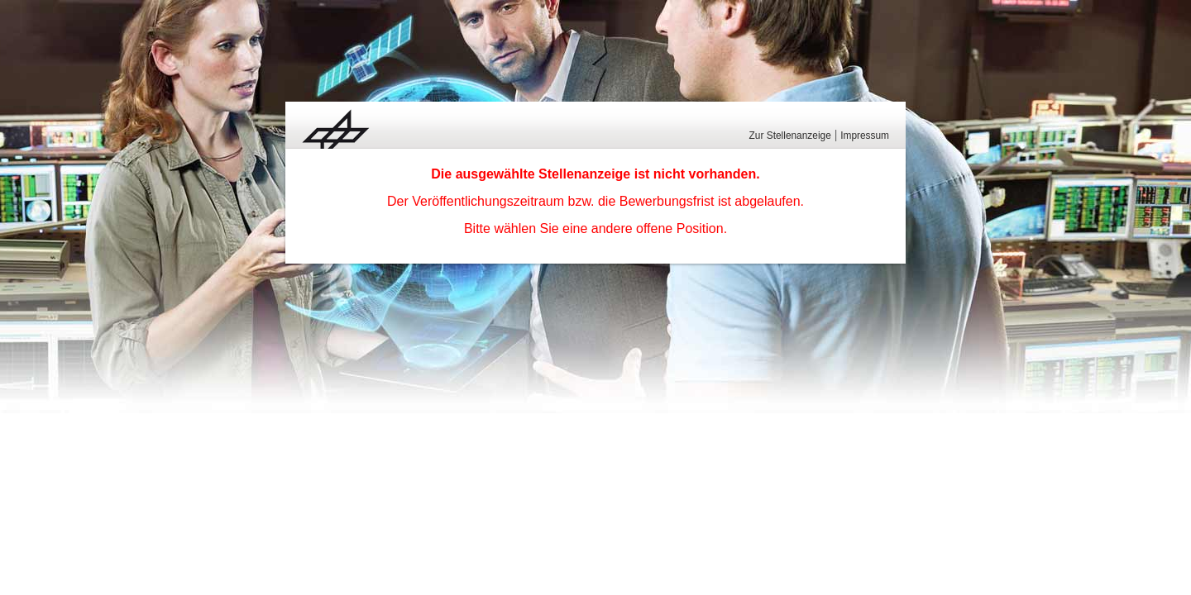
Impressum (864, 135)
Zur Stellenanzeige (790, 135)
